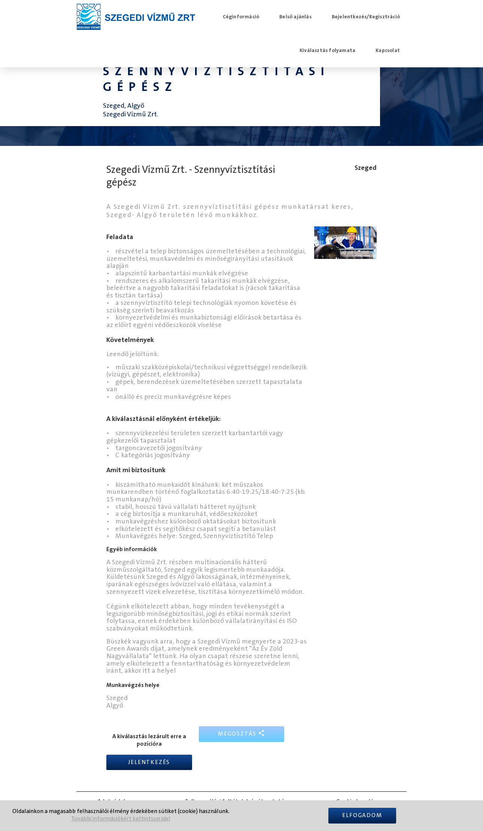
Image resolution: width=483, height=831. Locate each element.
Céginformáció (241, 17)
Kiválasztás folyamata (327, 51)
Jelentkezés (149, 762)
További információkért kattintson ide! (120, 819)
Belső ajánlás (295, 17)
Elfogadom (362, 815)
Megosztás (241, 733)
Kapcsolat (388, 51)
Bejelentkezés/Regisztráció (366, 17)
